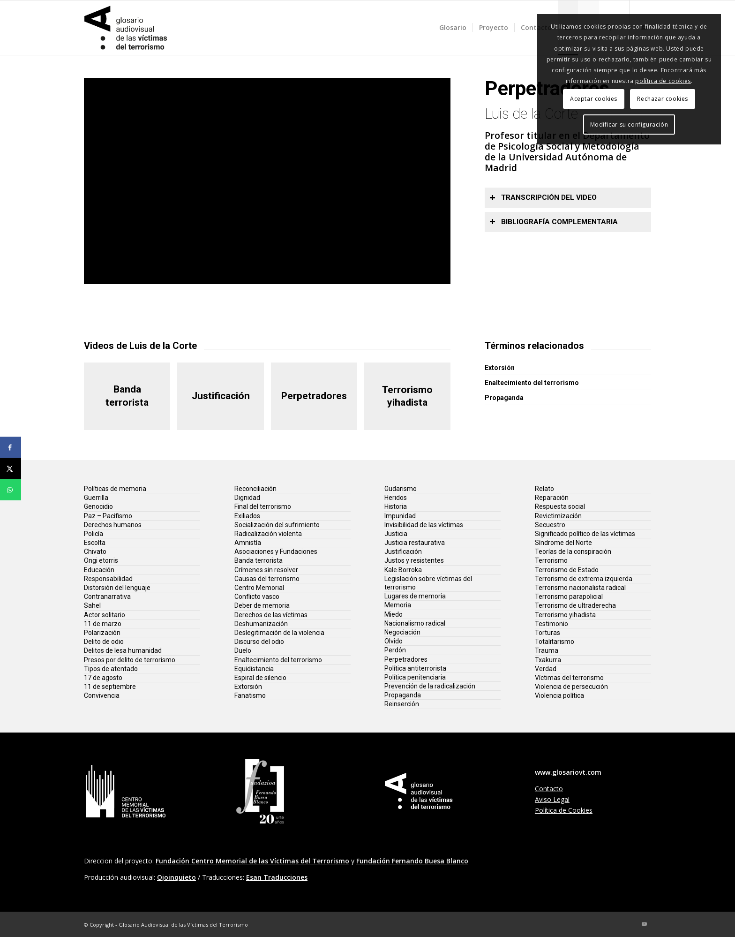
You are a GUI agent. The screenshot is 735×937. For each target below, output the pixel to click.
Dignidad (247, 497)
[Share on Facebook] (10, 447)
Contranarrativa (107, 596)
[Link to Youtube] (644, 924)
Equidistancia (254, 669)
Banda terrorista (258, 560)
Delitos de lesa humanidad (123, 650)
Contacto (549, 788)
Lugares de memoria (415, 596)
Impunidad (400, 516)
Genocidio (98, 506)
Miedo (393, 614)
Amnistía (247, 542)
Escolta (94, 542)
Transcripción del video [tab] (543, 197)
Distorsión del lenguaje (117, 587)
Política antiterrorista (415, 668)
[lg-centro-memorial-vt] (126, 791)
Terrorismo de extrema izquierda (583, 578)
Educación (99, 570)
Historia (395, 506)
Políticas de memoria (115, 488)
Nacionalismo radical (414, 623)
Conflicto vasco (256, 596)
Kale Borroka (403, 570)
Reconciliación (255, 488)
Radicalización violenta (268, 533)
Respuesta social (560, 506)
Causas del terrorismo (267, 578)
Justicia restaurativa (414, 542)
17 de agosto (103, 677)
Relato (544, 488)
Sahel (92, 605)
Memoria (397, 605)
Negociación (402, 632)
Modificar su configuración (629, 124)
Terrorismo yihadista (565, 615)
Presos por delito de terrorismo (129, 660)
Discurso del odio (259, 641)
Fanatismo (250, 695)
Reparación (552, 497)
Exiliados (247, 516)
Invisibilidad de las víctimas (423, 525)
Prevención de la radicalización (429, 686)
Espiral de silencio (260, 677)
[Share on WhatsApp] (10, 489)
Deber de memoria (262, 605)
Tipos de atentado (111, 669)
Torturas (547, 632)
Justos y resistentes (414, 560)
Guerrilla (96, 497)
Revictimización (558, 516)
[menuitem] (452, 27)
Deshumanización (261, 623)
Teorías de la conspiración (573, 551)
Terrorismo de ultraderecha (575, 605)
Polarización (102, 632)
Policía (93, 533)
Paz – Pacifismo (108, 516)
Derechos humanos (113, 525)
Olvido (393, 641)
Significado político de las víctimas (585, 533)
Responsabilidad (108, 578)
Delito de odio (104, 641)
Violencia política (559, 695)
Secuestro (550, 525)
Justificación (403, 551)
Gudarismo (400, 488)
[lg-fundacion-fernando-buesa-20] (260, 791)
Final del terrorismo (262, 506)
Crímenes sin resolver (266, 570)
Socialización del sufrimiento (277, 525)
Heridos (395, 497)
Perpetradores (406, 659)
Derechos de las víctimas (271, 615)
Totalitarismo (554, 641)
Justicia (395, 533)
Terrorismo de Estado (567, 570)
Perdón (395, 650)
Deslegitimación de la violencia (279, 632)
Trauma (546, 650)
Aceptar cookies (593, 99)
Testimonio (551, 623)
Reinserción (401, 704)
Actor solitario (104, 615)
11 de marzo (102, 623)
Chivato (95, 551)
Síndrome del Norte (563, 542)
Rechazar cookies (662, 99)
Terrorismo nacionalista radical (580, 587)
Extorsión (500, 367)
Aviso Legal (552, 799)
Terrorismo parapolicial (569, 596)
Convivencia (102, 695)
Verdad (545, 669)
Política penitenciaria (415, 677)
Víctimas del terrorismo (569, 677)
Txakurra (548, 660)
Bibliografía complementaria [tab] (553, 222)
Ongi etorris (101, 560)
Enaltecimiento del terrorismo (532, 382)
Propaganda (504, 397)
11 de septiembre (110, 686)
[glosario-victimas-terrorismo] (126, 27)
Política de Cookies (563, 810)
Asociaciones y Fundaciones (275, 551)
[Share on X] (10, 468)
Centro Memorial (259, 587)
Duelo (242, 650)
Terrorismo (551, 560)
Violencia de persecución (571, 686)
